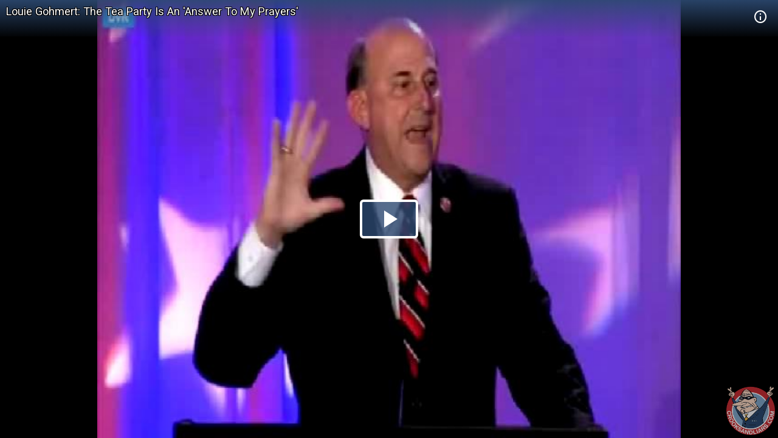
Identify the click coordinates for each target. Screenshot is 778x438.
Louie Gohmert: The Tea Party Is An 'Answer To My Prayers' (152, 11)
